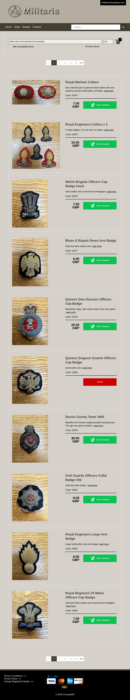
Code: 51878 (71, 317)
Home (8, 27)
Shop (17, 27)
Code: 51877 (71, 251)
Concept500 (68, 694)
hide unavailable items (22, 46)
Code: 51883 (71, 610)
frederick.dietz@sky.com (113, 2)
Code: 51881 (71, 490)
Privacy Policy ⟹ (12, 679)
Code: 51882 (71, 549)
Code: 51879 (71, 430)
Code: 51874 (71, 95)
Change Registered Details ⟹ (18, 681)
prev (48, 63)
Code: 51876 (71, 196)
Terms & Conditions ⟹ (15, 676)
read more (108, 91)
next (81, 63)
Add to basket (99, 105)
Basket (26, 27)
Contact (37, 27)
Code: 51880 (71, 372)
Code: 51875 (71, 134)
